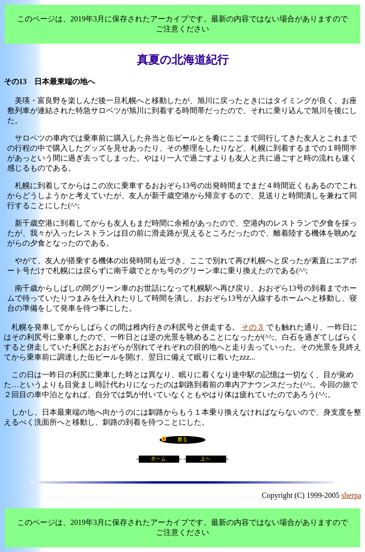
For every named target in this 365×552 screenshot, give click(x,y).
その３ (252, 327)
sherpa (351, 495)
